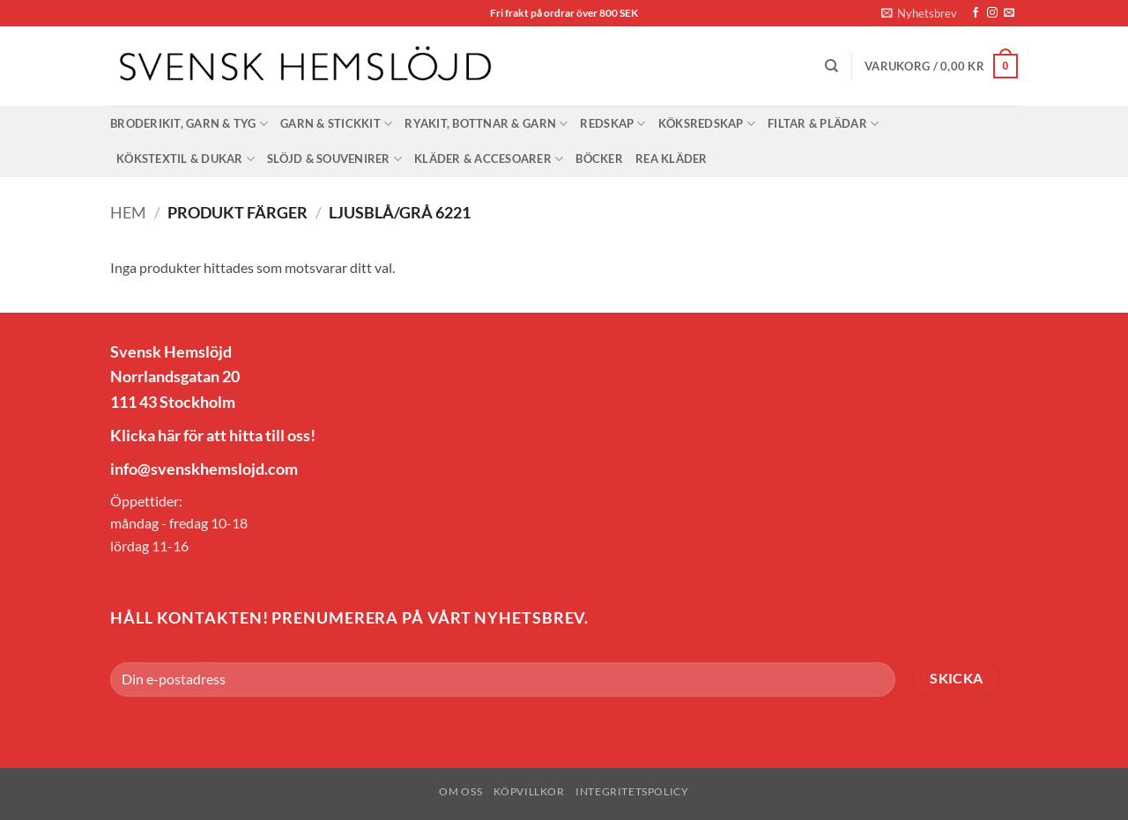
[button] (919, 13)
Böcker (599, 158)
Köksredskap (706, 123)
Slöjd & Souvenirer (334, 159)
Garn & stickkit (336, 123)
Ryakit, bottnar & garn (486, 123)
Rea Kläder (671, 158)
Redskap (612, 123)
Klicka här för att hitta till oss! (212, 435)
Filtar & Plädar (823, 123)
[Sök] (831, 66)
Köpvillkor (529, 791)
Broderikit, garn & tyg (189, 123)
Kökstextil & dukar (185, 159)
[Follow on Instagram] (992, 13)
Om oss (460, 791)
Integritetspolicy (631, 791)
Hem (128, 212)
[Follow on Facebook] (975, 13)
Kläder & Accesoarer (488, 159)
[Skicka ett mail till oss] (1009, 13)
